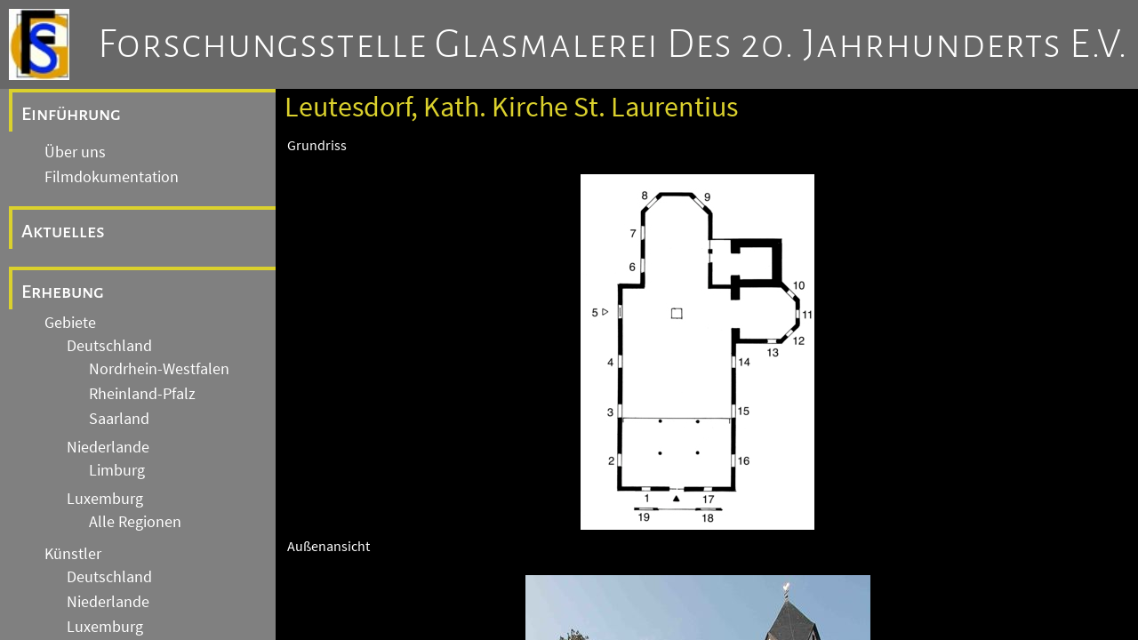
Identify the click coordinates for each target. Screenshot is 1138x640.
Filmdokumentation (111, 177)
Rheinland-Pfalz (142, 394)
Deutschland (109, 346)
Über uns (75, 152)
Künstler (72, 554)
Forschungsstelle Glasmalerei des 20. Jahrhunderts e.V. (613, 44)
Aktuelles (63, 231)
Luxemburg (105, 498)
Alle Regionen (135, 522)
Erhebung (62, 291)
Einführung (71, 114)
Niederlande (108, 447)
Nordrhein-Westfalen (159, 369)
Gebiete (70, 322)
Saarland (119, 418)
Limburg (117, 470)
